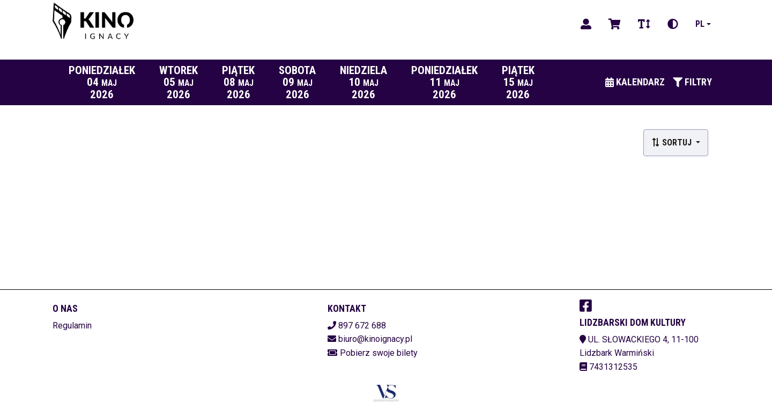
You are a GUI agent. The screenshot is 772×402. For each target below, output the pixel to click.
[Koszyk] (614, 24)
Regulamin (72, 325)
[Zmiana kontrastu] (673, 24)
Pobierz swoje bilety (379, 353)
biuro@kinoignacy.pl (375, 339)
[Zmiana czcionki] (644, 24)
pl (699, 24)
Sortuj (672, 142)
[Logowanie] (586, 24)
